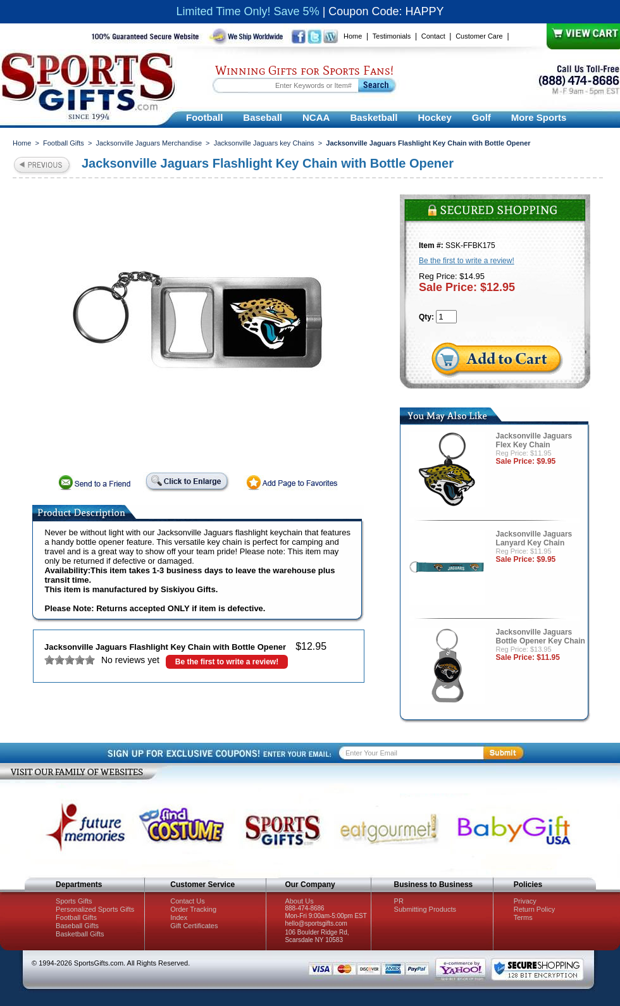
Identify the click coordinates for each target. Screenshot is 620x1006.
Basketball (373, 117)
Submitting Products (425, 909)
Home (353, 36)
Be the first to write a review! (226, 661)
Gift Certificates (194, 925)
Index (178, 917)
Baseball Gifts (77, 925)
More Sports (539, 117)
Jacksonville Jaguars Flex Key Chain (534, 440)
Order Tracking (193, 909)
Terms (523, 917)
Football (204, 117)
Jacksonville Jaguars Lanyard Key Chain (534, 538)
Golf (481, 117)
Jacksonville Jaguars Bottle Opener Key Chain (540, 636)
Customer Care (479, 36)
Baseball (262, 117)
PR (399, 901)
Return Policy (534, 909)
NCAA (316, 117)
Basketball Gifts (80, 934)
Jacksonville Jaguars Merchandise (149, 143)
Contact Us (187, 901)
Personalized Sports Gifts (95, 909)
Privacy (525, 901)
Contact (433, 36)
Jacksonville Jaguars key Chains (264, 143)
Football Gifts (63, 143)
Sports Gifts (74, 901)
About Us (299, 901)
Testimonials (392, 36)
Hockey (434, 117)
